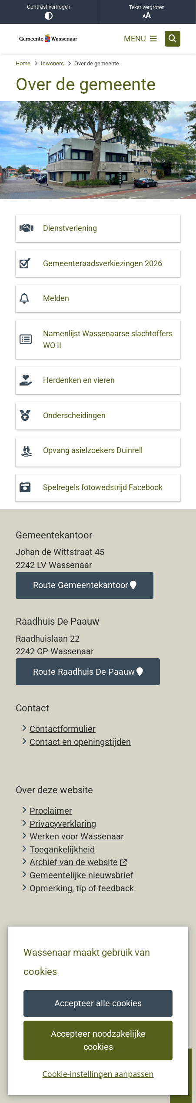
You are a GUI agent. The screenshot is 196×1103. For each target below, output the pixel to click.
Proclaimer (51, 811)
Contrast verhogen (49, 12)
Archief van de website (78, 862)
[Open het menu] (140, 39)
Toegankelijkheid (62, 850)
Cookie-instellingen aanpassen (97, 1073)
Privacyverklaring (63, 824)
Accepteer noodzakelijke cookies (97, 1040)
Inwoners (52, 63)
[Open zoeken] (172, 39)
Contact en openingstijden (80, 742)
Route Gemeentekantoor (84, 585)
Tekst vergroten (147, 12)
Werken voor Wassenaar (77, 837)
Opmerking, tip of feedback (82, 888)
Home (23, 63)
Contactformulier (63, 729)
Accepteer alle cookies (98, 1003)
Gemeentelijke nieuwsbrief (81, 875)
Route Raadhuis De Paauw (88, 672)
